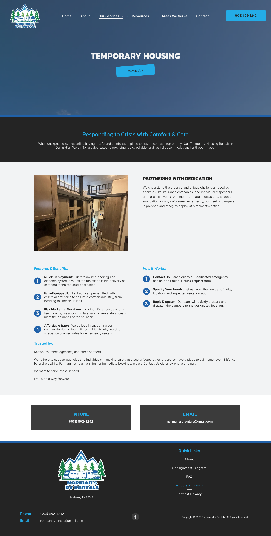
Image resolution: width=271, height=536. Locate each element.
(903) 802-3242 (52, 514)
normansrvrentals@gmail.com (61, 521)
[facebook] (135, 517)
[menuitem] (67, 16)
